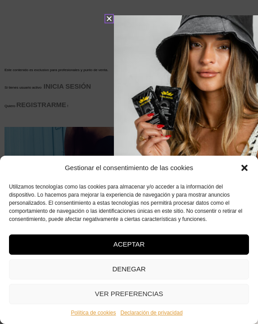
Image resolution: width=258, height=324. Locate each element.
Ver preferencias (129, 293)
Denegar (128, 269)
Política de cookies (93, 313)
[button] (244, 167)
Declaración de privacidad (151, 313)
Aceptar (129, 244)
